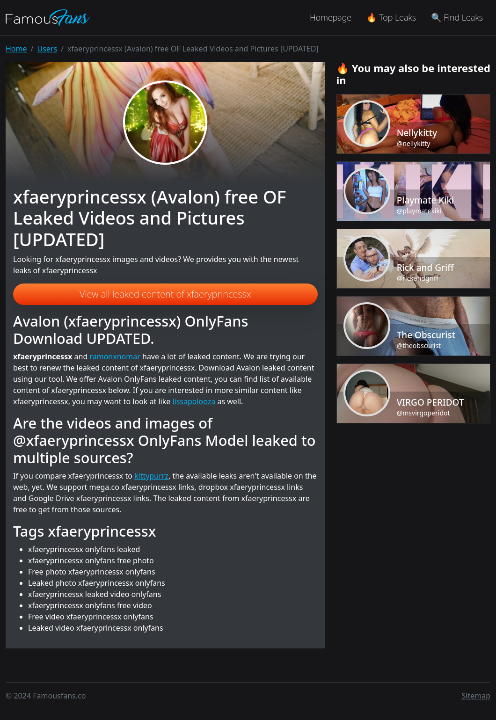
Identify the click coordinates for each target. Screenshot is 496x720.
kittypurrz (151, 476)
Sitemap (476, 696)
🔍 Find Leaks (457, 17)
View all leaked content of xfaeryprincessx (165, 294)
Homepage (330, 17)
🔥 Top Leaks (391, 17)
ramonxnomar (114, 356)
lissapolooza (193, 401)
